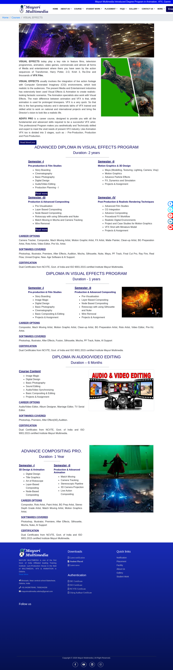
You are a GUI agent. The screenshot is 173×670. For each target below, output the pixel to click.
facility (120, 565)
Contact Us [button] (148, 9)
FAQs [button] (122, 9)
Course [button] (78, 9)
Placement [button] (110, 9)
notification (122, 557)
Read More (23, 574)
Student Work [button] (93, 9)
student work (123, 576)
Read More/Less (27, 142)
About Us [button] (65, 9)
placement (121, 561)
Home (55, 9)
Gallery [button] (133, 9)
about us (121, 569)
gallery (120, 573)
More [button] (160, 9)
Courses (15, 17)
